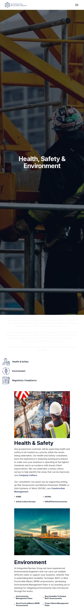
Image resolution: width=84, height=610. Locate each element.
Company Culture (28, 475)
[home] (17, 5)
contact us (63, 348)
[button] (77, 5)
